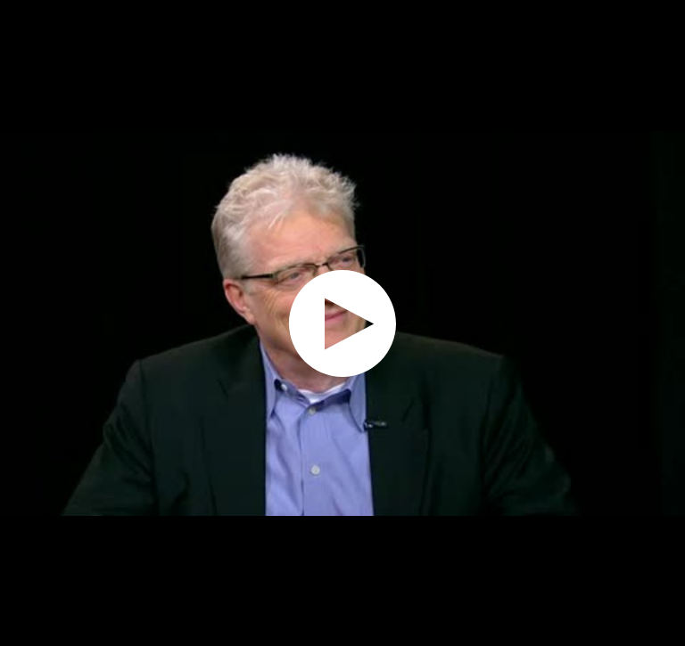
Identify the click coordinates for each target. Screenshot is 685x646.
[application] (342, 323)
